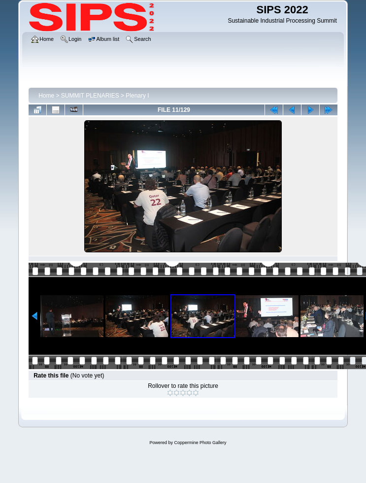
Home (46, 95)
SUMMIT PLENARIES (90, 95)
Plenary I (137, 95)
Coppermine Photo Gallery (200, 442)
